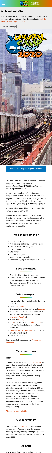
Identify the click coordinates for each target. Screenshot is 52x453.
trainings (21, 319)
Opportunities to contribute (21, 330)
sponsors (37, 362)
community (19, 306)
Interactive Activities (18, 317)
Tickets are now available (16, 411)
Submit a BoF (35, 322)
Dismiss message (9, 26)
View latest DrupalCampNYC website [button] (26, 168)
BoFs (12, 322)
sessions (41, 309)
